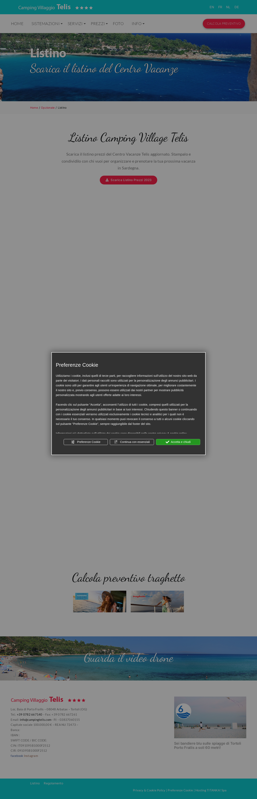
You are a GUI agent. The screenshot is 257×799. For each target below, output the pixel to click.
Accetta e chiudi (178, 442)
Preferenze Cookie (85, 442)
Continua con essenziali (132, 442)
